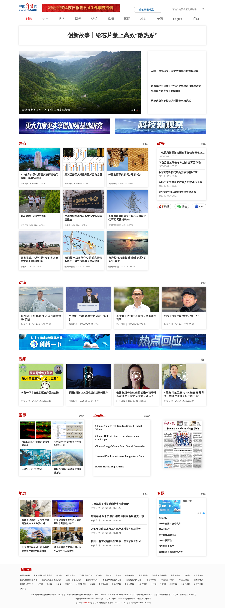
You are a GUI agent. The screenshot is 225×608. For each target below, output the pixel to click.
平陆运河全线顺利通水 (36, 109)
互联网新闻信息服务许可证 (141, 594)
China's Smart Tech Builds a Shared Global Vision (118, 428)
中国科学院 (151, 580)
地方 (143, 18)
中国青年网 (103, 584)
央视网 (92, 584)
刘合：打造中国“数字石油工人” (181, 316)
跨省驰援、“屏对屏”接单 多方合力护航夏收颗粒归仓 (39, 259)
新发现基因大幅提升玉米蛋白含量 (83, 174)
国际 (127, 18)
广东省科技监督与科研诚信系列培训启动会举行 (67, 522)
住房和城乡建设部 (159, 575)
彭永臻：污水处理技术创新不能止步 (89, 318)
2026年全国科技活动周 (169, 523)
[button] (132, 110)
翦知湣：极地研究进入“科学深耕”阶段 (41, 318)
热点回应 (163, 518)
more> (147, 416)
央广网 (154, 584)
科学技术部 (70, 575)
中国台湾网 (129, 584)
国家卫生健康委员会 (28, 580)
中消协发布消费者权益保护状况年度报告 (83, 218)
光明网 (163, 584)
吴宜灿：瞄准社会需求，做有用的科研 (136, 318)
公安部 (99, 575)
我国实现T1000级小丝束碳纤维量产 (88, 392)
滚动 (196, 18)
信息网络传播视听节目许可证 (166, 594)
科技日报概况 (50, 594)
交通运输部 (175, 575)
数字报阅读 (181, 266)
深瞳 (78, 18)
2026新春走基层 (166, 546)
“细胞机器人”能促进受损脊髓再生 (35, 444)
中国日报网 (81, 584)
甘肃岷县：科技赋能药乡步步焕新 (110, 503)
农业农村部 (198, 575)
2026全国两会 (165, 540)
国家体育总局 (92, 580)
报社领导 (61, 594)
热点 (45, 18)
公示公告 (94, 594)
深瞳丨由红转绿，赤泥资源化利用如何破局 (174, 71)
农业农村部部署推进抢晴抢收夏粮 (177, 192)
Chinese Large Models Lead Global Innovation (120, 446)
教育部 (59, 575)
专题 (160, 18)
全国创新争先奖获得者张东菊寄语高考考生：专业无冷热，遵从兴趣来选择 (136, 394)
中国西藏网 (142, 584)
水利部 (187, 575)
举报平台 (183, 594)
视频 (111, 18)
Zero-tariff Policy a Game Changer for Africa (119, 456)
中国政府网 (25, 575)
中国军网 (173, 584)
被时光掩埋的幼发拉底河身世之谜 (67, 471)
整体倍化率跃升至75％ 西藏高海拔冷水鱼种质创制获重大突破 (35, 522)
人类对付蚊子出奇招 (32, 469)
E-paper (182, 472)
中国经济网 (116, 584)
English (177, 18)
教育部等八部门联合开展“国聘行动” (179, 172)
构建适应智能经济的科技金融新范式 (171, 100)
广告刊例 (102, 594)
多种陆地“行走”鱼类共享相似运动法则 (67, 444)
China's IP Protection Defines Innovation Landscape (117, 438)
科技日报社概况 (37, 594)
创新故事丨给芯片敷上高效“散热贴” (113, 35)
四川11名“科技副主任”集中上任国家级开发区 (116, 541)
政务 (62, 18)
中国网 (58, 584)
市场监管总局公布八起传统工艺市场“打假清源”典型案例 (182, 162)
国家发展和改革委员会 (43, 575)
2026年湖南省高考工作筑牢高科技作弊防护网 (116, 528)
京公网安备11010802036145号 (139, 603)
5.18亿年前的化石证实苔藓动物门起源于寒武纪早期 (39, 176)
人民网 (40, 584)
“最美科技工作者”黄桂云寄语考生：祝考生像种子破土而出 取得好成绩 (184, 394)
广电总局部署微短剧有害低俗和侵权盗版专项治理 (182, 153)
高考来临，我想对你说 (33, 216)
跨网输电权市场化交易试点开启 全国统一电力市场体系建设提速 (83, 259)
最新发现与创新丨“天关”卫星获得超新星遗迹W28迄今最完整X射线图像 (176, 88)
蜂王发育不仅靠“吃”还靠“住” (124, 174)
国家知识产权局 (26, 584)
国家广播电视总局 (73, 580)
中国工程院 (184, 580)
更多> (145, 144)
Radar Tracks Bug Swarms (109, 466)
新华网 (49, 584)
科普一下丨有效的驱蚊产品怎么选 (40, 392)
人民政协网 (198, 584)
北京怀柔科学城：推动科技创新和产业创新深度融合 (35, 549)
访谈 (94, 18)
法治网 (23, 589)
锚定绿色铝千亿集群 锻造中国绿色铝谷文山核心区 (119, 516)
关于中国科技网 (73, 594)
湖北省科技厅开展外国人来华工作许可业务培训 (67, 549)
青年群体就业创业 (167, 535)
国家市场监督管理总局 (51, 580)
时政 (29, 18)
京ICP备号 (84, 603)
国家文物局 (198, 580)
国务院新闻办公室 (133, 580)
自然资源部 (130, 575)
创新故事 (187, 501)
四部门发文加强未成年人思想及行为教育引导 (182, 182)
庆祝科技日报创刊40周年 (171, 552)
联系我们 (85, 594)
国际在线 (68, 584)
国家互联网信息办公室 (112, 580)
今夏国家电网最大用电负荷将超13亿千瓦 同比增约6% (127, 218)
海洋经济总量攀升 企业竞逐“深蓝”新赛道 (127, 259)
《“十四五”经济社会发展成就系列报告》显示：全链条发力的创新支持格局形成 (174, 59)
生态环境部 (143, 575)
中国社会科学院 (167, 580)
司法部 (118, 575)
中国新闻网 (185, 584)
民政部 (109, 575)
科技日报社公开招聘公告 (118, 594)
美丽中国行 (164, 529)
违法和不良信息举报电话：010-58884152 (109, 603)
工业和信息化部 (85, 575)
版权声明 (192, 594)
